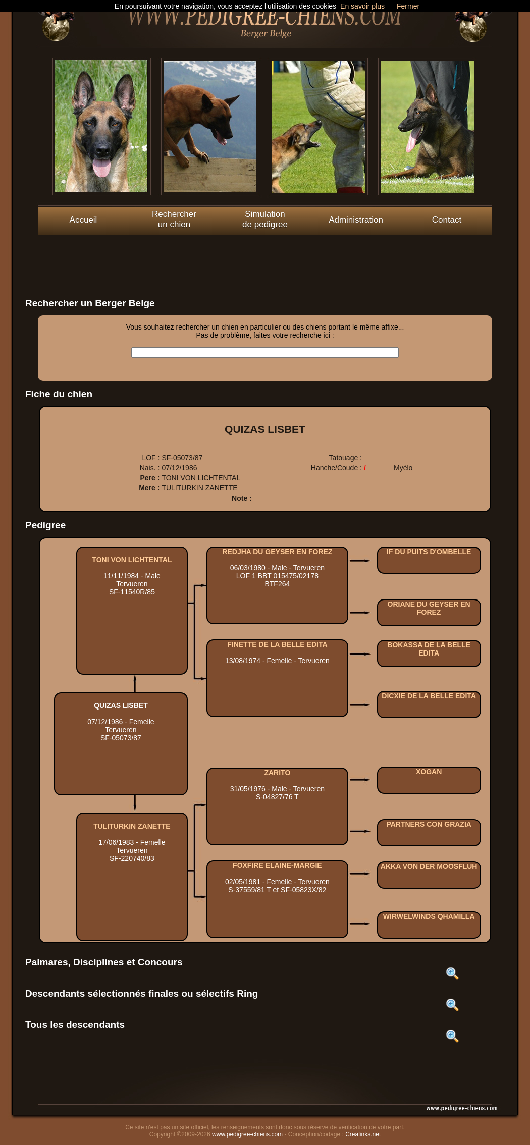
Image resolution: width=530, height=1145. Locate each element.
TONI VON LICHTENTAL (132, 560)
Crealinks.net (363, 1134)
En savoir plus (362, 6)
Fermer (408, 6)
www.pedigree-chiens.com (247, 1134)
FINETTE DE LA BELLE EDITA (277, 644)
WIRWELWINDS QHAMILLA (429, 916)
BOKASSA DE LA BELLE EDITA (428, 649)
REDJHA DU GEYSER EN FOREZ (277, 552)
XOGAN (429, 772)
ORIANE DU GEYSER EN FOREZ (429, 608)
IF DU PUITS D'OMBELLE (429, 552)
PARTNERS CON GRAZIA (428, 824)
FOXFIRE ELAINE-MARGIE (277, 865)
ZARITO (277, 773)
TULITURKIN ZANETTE (131, 826)
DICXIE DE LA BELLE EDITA (429, 696)
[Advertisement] (265, 258)
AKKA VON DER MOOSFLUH (429, 866)
